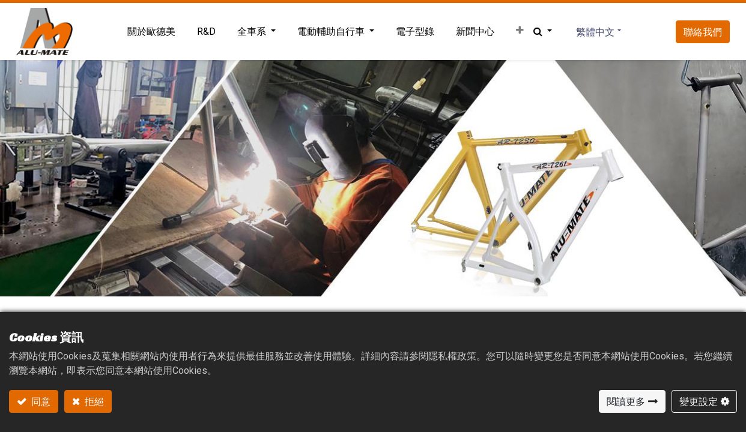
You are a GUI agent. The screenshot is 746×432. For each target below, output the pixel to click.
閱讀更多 (626, 401)
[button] (517, 31)
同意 (39, 401)
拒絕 (93, 401)
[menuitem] (149, 32)
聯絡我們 (700, 32)
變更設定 (698, 401)
